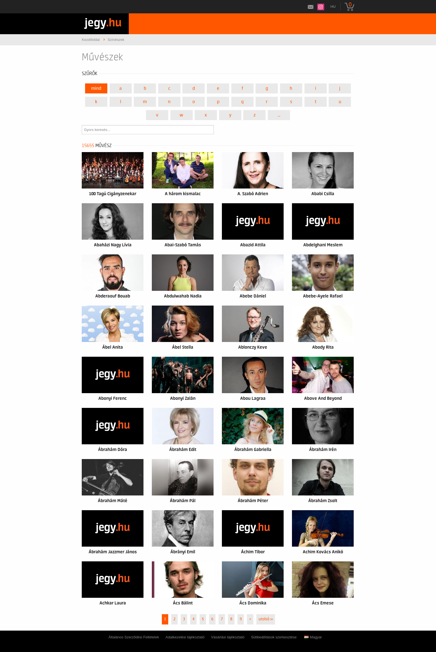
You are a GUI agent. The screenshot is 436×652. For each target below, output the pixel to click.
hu (333, 6)
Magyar (313, 637)
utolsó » (266, 619)
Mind (96, 88)
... (279, 115)
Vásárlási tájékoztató (227, 637)
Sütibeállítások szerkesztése (274, 637)
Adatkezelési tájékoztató (184, 637)
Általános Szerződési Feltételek (133, 637)
